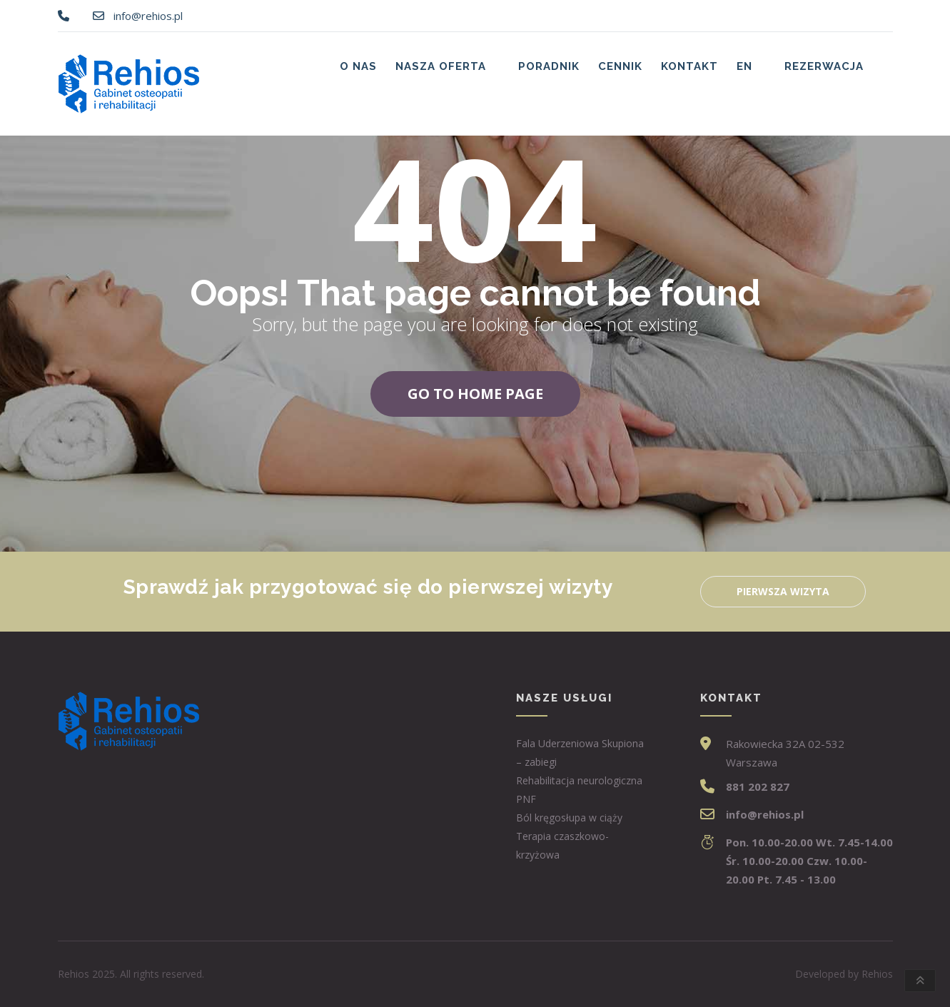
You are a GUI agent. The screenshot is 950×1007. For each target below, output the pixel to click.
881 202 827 (757, 786)
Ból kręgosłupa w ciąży (569, 817)
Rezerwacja (824, 66)
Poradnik (549, 66)
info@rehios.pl (148, 16)
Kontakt (689, 66)
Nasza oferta (440, 66)
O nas (358, 66)
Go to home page (475, 393)
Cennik (620, 66)
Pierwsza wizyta (783, 591)
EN (744, 66)
